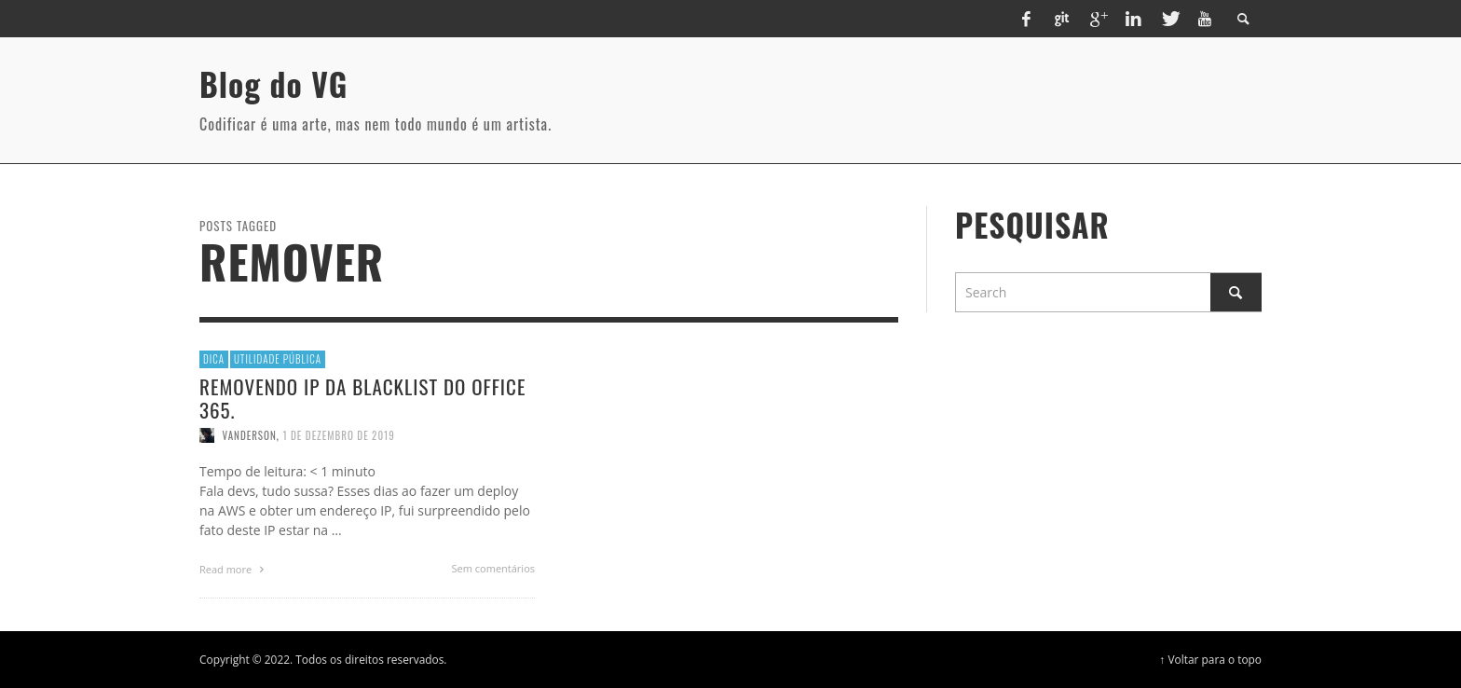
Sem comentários (493, 568)
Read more (233, 569)
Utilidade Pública (277, 358)
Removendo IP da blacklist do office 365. (362, 398)
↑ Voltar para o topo (1210, 659)
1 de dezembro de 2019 (338, 435)
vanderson (250, 435)
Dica (214, 358)
